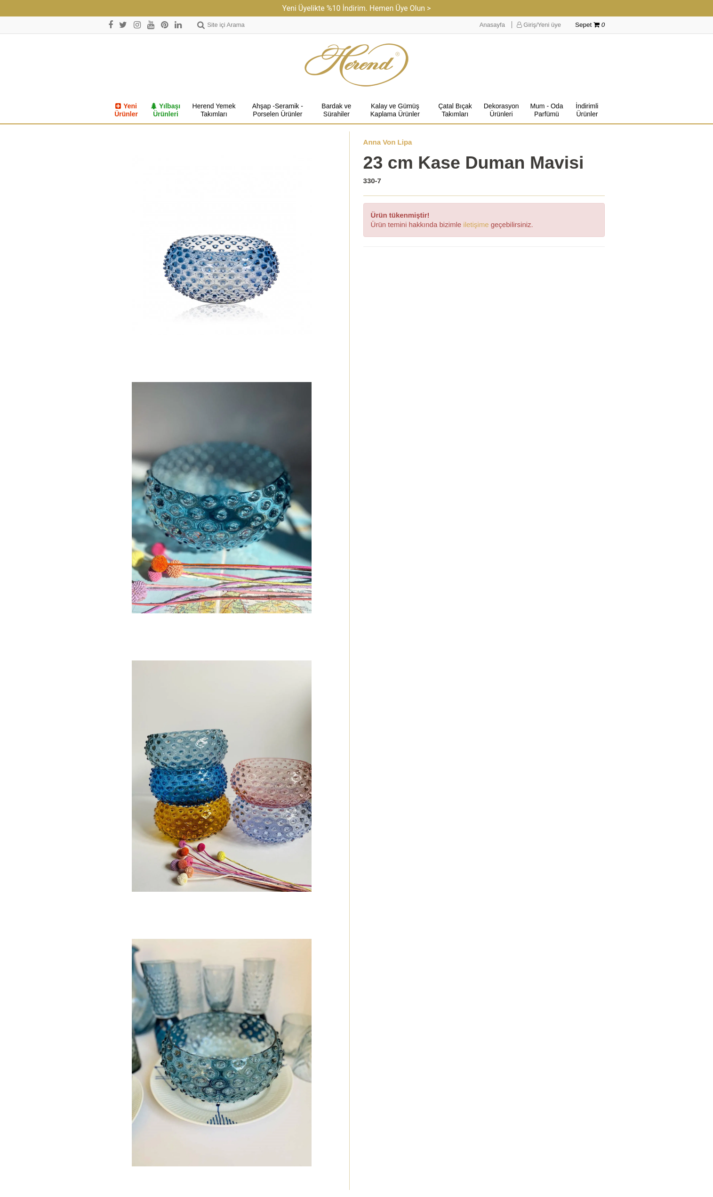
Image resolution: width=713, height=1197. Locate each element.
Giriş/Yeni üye (539, 24)
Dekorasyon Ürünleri (501, 110)
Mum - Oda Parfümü (546, 110)
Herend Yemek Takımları (214, 110)
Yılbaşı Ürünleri (165, 110)
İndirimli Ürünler (587, 110)
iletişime (476, 224)
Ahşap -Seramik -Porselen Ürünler (277, 110)
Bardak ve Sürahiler (336, 110)
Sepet (590, 24)
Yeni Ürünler (126, 110)
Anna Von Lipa (387, 142)
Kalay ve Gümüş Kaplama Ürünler (395, 110)
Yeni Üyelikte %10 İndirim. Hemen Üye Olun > (356, 8)
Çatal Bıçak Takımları (455, 110)
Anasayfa (492, 24)
